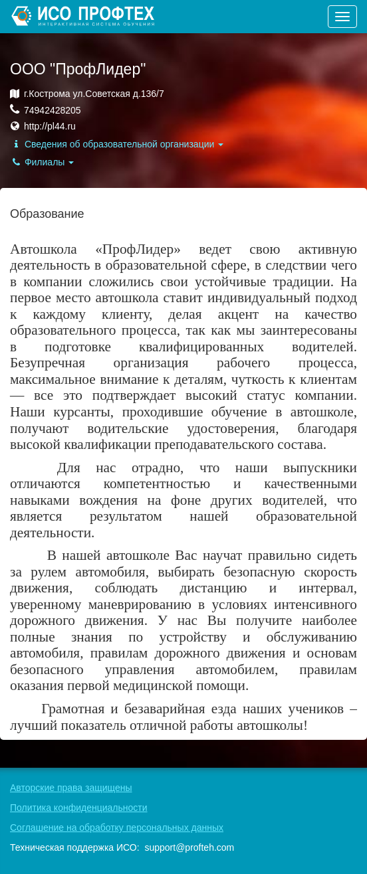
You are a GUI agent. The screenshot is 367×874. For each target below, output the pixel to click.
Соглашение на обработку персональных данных (116, 827)
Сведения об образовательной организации (116, 144)
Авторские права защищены (71, 787)
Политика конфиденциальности (79, 807)
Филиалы (42, 162)
